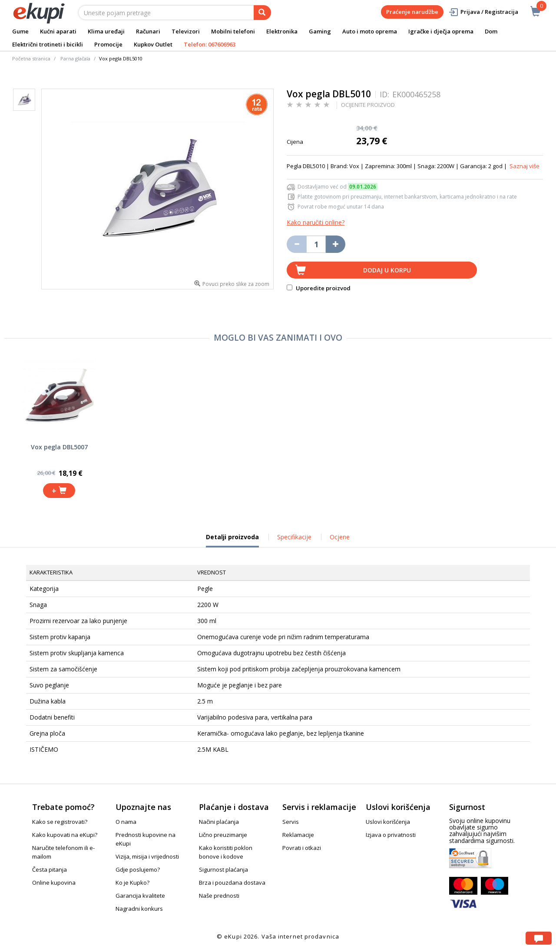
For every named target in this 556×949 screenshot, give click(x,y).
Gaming (320, 31)
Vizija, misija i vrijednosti (147, 856)
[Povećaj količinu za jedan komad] (335, 244)
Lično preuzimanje (223, 835)
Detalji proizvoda (232, 540)
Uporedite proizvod (319, 288)
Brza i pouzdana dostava (232, 882)
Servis (290, 822)
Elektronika (282, 31)
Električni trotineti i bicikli (47, 44)
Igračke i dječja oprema (440, 31)
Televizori (186, 31)
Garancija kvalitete (140, 895)
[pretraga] (262, 12)
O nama (126, 822)
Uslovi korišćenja (388, 822)
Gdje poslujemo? (138, 869)
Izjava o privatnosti (391, 835)
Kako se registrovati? (59, 822)
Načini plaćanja (219, 822)
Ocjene (340, 537)
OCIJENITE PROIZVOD (368, 105)
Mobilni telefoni (233, 31)
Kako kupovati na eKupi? (64, 835)
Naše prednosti (219, 895)
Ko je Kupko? (132, 882)
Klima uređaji (106, 31)
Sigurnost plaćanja (223, 869)
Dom (491, 31)
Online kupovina (54, 882)
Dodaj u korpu (387, 270)
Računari (148, 31)
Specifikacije (294, 537)
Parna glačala (75, 58)
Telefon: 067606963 (209, 44)
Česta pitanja (49, 869)
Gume (20, 31)
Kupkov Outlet (153, 44)
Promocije (108, 44)
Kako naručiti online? (315, 222)
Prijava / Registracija (483, 12)
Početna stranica (31, 58)
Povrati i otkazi (301, 848)
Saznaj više (524, 166)
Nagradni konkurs (139, 908)
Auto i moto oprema (369, 31)
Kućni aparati (58, 31)
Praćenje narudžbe (412, 12)
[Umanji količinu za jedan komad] (296, 244)
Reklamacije (298, 835)
